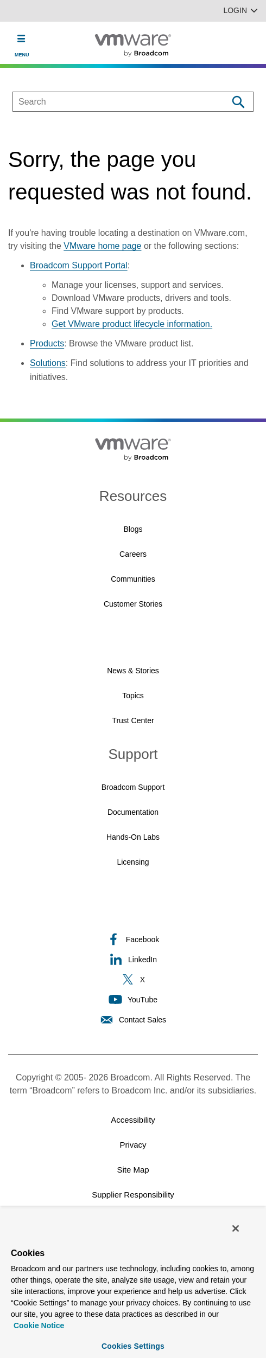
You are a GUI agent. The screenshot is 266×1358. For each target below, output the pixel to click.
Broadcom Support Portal (79, 265)
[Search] (238, 101)
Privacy (132, 1144)
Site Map (133, 1169)
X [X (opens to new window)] (133, 979)
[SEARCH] (109, 101)
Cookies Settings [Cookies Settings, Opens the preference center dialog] (133, 1346)
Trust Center (133, 720)
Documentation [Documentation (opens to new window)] (133, 812)
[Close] (236, 1228)
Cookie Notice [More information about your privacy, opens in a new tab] (39, 1325)
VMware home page (102, 245)
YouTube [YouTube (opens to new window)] (133, 999)
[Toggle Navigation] (21, 38)
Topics (133, 695)
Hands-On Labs (133, 837)
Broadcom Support (133, 787)
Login (240, 10)
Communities (133, 579)
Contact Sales (133, 1019)
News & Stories (133, 670)
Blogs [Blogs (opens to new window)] (132, 529)
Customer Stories (133, 604)
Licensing (133, 862)
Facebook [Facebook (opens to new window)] (133, 939)
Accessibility (133, 1119)
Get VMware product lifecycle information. (132, 324)
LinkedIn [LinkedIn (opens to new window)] (133, 959)
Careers (133, 554)
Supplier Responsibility (133, 1194)
